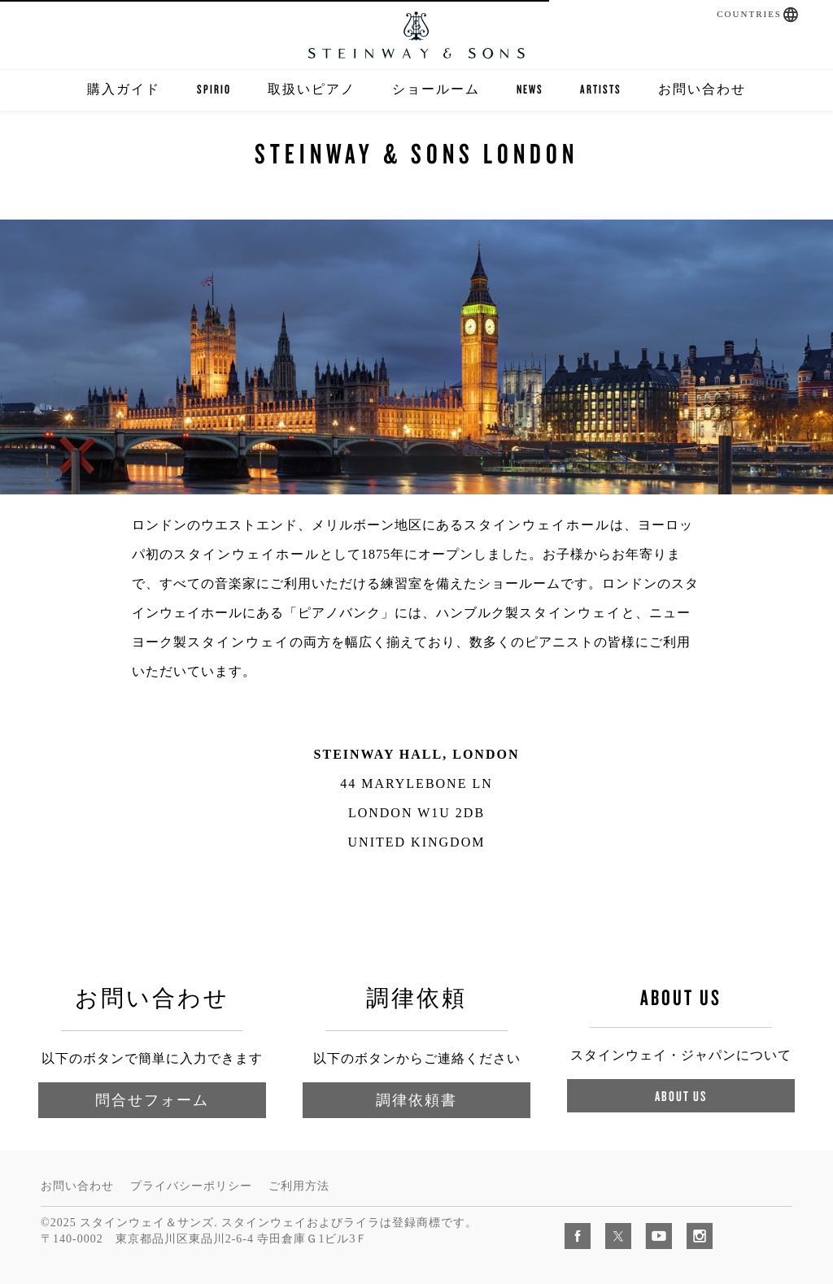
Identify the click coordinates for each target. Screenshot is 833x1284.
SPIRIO (214, 89)
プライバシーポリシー (191, 1186)
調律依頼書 (416, 1099)
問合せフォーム (152, 1099)
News (530, 89)
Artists (600, 89)
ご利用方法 (298, 1186)
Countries (749, 14)
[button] (791, 15)
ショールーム (436, 89)
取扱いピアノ (311, 89)
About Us (681, 1095)
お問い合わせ (702, 89)
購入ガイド (123, 89)
